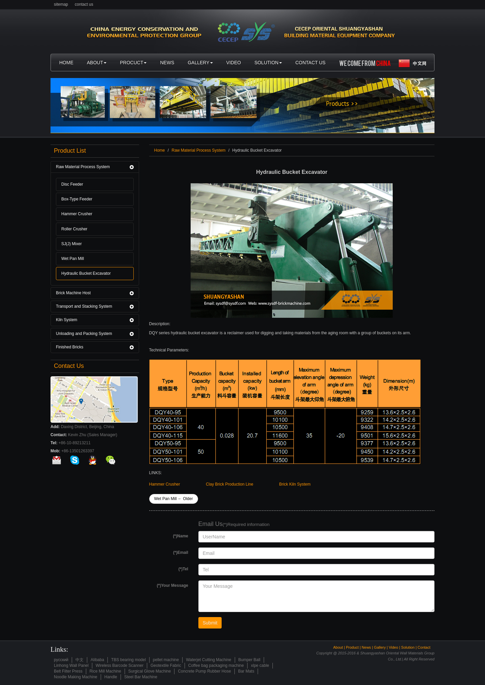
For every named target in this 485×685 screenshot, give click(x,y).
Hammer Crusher (76, 214)
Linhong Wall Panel (71, 665)
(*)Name (180, 536)
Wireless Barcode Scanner (119, 665)
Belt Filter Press (68, 671)
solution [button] (268, 62)
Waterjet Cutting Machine (208, 659)
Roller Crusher (74, 229)
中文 (79, 659)
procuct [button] (133, 62)
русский (61, 659)
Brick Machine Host (73, 293)
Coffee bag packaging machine (216, 665)
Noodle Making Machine (75, 677)
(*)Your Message (172, 585)
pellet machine (166, 659)
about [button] (96, 62)
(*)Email (180, 552)
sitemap (61, 4)
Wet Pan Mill (72, 258)
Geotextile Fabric (166, 665)
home (67, 65)
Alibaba (97, 659)
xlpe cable (260, 665)
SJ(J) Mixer (71, 243)
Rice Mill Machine (105, 671)
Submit (210, 622)
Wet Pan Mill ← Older (173, 498)
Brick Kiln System (295, 484)
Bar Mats (246, 671)
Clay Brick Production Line (229, 484)
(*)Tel (183, 569)
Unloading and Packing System (84, 333)
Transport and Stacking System (84, 306)
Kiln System (66, 319)
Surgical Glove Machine (149, 671)
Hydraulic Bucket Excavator (86, 273)
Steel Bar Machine (140, 677)
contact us (84, 4)
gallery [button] (200, 62)
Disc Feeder (72, 184)
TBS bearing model (128, 659)
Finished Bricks (69, 347)
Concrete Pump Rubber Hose (204, 671)
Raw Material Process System (83, 166)
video (233, 62)
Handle (110, 677)
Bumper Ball (249, 659)
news (167, 62)
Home (159, 150)
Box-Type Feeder (76, 199)
